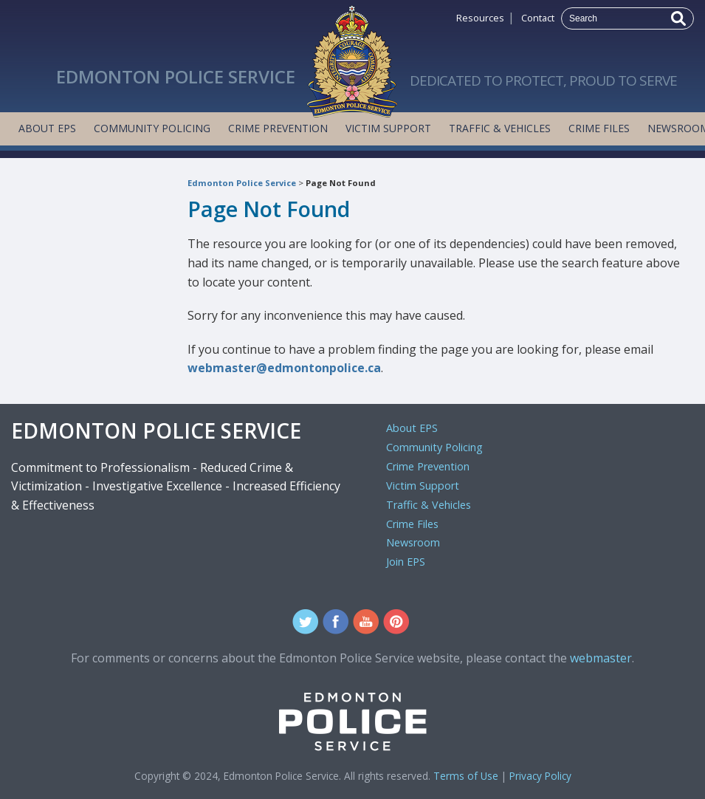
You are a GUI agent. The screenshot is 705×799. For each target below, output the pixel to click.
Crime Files (599, 128)
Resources (480, 17)
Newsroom (413, 542)
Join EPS (405, 562)
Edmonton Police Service (242, 182)
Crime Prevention (278, 128)
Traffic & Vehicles (500, 128)
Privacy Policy (540, 776)
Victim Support (388, 128)
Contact (537, 17)
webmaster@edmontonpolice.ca (284, 368)
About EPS (47, 128)
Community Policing (152, 128)
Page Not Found (341, 182)
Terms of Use (465, 776)
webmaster (601, 658)
